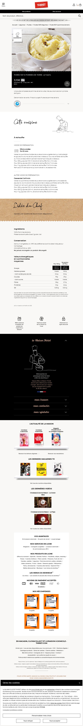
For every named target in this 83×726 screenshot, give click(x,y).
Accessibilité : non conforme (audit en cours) (41, 655)
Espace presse (50, 653)
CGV (54, 648)
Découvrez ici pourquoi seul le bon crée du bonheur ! (41, 376)
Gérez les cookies (39, 650)
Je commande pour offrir (41, 549)
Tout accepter (54, 721)
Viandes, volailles (26, 561)
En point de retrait (44, 539)
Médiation (59, 650)
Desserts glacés (48, 563)
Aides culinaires (26, 563)
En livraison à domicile (29, 539)
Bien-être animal (27, 653)
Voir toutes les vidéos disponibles (40, 528)
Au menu (25, 575)
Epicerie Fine (55, 566)
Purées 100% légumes (40, 25)
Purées (29, 25)
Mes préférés (26, 11)
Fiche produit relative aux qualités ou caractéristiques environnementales (41, 657)
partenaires (51, 689)
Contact (58, 653)
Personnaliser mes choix (41, 716)
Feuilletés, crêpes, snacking (56, 556)
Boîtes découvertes (29, 568)
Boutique (39, 568)
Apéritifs (32, 556)
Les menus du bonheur (51, 568)
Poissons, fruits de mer (55, 559)
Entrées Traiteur (42, 556)
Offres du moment (23, 556)
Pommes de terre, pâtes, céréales (51, 561)
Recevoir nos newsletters (56, 453)
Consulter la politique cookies (12, 710)
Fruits (34, 563)
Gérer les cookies (56, 703)
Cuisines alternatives (43, 566)
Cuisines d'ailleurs (31, 559)
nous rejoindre (41, 412)
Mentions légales (62, 648)
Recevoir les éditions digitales (28, 453)
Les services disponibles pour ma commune (38, 648)
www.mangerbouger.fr (43, 678)
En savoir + (41, 586)
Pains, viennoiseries (29, 566)
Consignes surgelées (37, 546)
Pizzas (22, 559)
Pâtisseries (57, 563)
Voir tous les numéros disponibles (40, 483)
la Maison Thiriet (41, 340)
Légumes (22, 25)
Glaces (39, 563)
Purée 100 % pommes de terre (59, 25)
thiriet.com (19, 648)
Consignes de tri (39, 653)
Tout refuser (28, 721)
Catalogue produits (26, 650)
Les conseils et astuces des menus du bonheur (45, 575)
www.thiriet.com (37, 689)
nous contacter (41, 406)
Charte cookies (50, 650)
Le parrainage (55, 539)
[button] (74, 5)
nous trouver (41, 400)
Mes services (57, 11)
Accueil (14, 25)
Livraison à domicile (52, 546)
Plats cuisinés (42, 559)
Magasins (26, 546)
